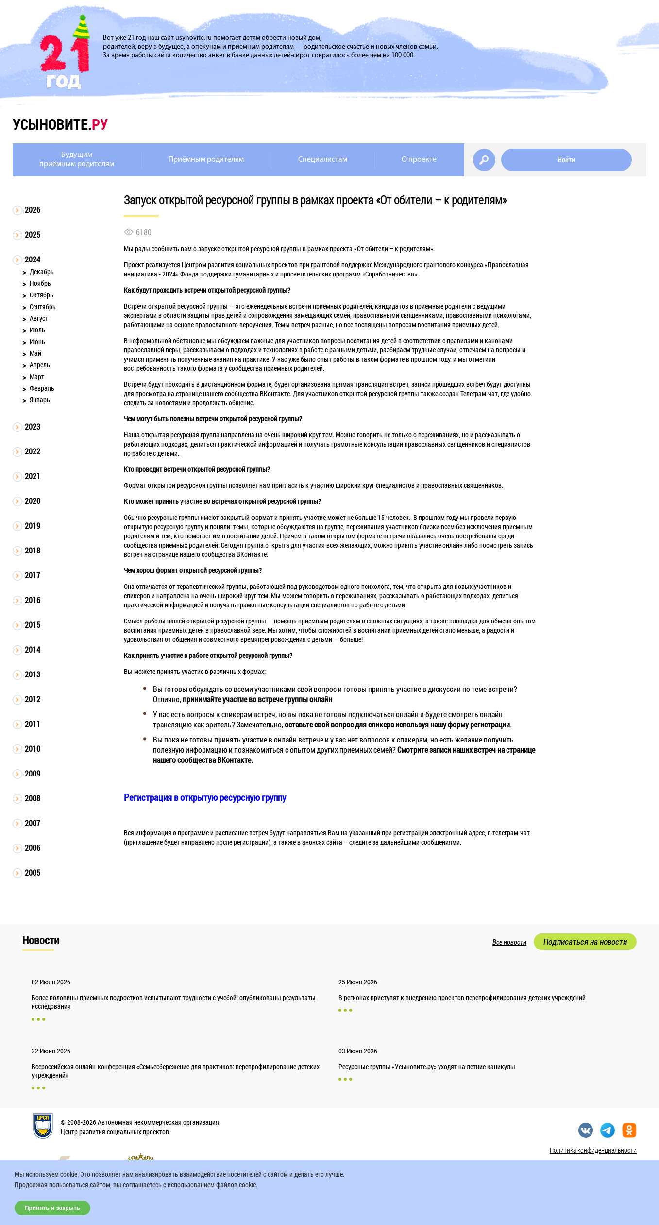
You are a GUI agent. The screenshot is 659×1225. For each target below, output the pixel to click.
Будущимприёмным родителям (76, 159)
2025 (32, 234)
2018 (32, 550)
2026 (32, 210)
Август (39, 318)
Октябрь (41, 294)
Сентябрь (43, 306)
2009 (32, 773)
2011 (32, 724)
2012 (32, 699)
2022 (32, 451)
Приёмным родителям (206, 160)
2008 (32, 798)
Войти (566, 160)
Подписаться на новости (585, 942)
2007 (32, 823)
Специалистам (322, 160)
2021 (32, 476)
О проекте (419, 160)
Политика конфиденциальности (593, 1150)
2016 (32, 600)
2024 (32, 259)
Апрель (40, 364)
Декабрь (42, 271)
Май (35, 353)
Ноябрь (40, 283)
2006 (32, 848)
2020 (32, 501)
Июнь (37, 341)
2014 (32, 649)
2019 (32, 525)
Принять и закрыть (52, 1208)
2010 (32, 748)
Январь (40, 399)
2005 (32, 872)
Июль (37, 329)
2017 (32, 575)
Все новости (509, 942)
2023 (32, 426)
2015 (32, 625)
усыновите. (60, 124)
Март (37, 376)
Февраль (42, 388)
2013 (32, 674)
